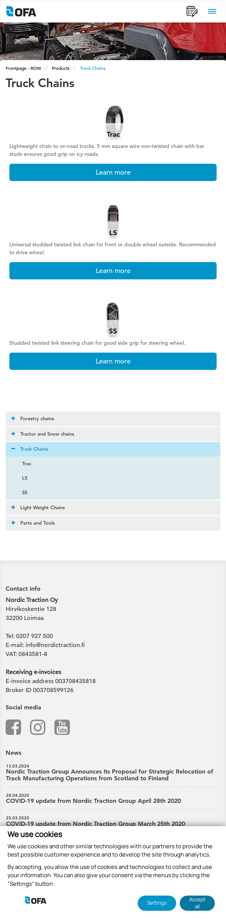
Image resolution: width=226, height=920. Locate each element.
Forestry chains (32, 418)
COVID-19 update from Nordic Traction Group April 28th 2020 (113, 798)
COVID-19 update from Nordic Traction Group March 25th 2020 (113, 821)
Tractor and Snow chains (42, 434)
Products (60, 68)
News (13, 752)
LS (20, 478)
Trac (22, 463)
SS (20, 492)
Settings (157, 902)
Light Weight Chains (38, 507)
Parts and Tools (33, 523)
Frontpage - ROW (23, 68)
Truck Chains (92, 68)
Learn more (113, 172)
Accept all (197, 903)
